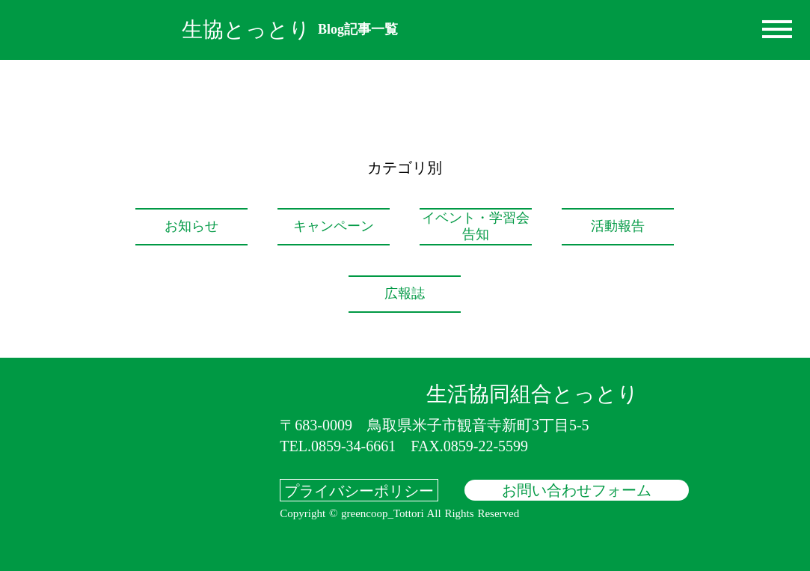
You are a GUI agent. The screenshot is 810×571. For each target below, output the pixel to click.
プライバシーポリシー (359, 490)
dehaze (777, 30)
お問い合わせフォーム (576, 490)
